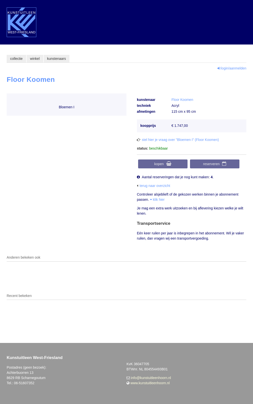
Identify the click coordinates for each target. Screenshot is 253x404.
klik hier (157, 200)
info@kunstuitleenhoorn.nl (151, 378)
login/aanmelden (233, 68)
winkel (35, 59)
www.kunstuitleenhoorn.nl (150, 383)
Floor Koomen (182, 100)
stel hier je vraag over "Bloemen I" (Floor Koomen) (180, 140)
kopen (159, 164)
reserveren (211, 164)
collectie (16, 59)
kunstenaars (56, 59)
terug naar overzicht (155, 186)
